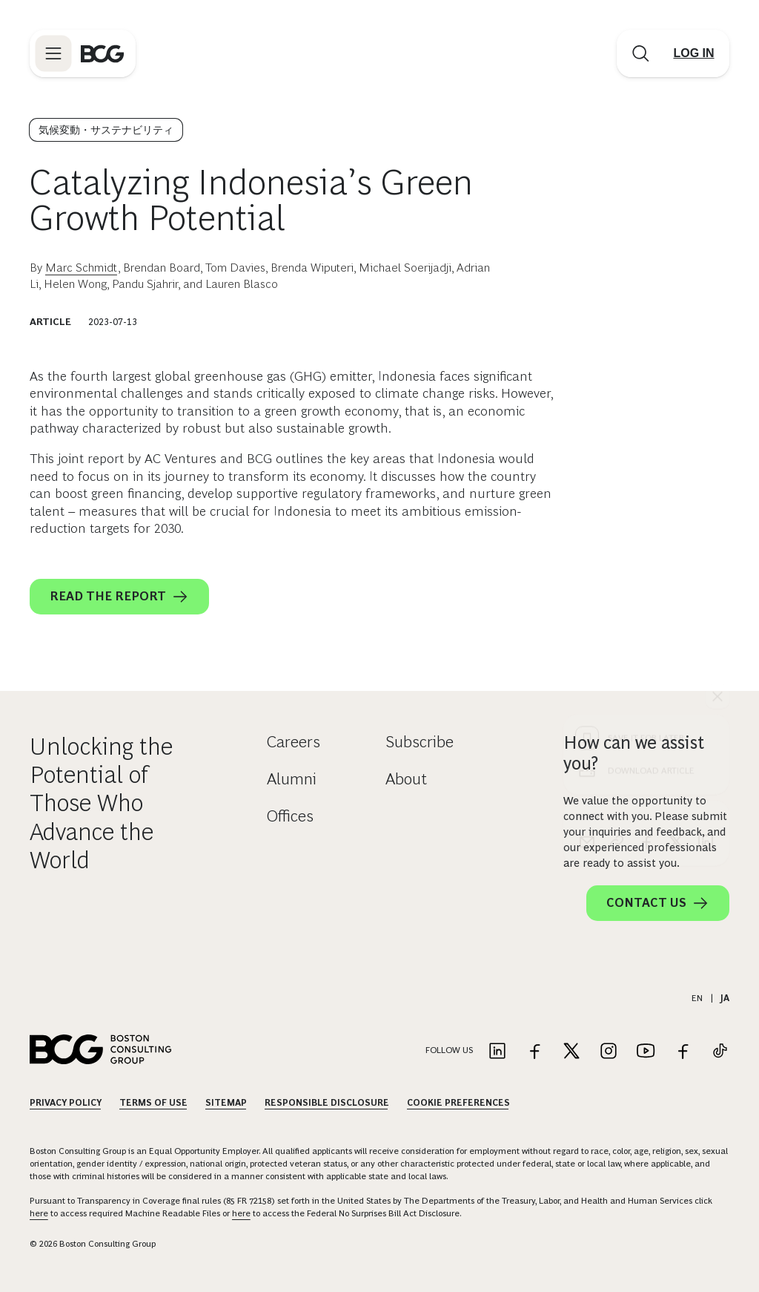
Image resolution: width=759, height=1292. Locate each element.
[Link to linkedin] (497, 1052)
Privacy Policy (66, 1103)
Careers (293, 741)
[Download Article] (646, 502)
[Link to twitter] (571, 1052)
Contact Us (657, 903)
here (39, 1213)
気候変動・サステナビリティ (106, 130)
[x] (676, 573)
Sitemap (226, 1103)
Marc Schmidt (81, 267)
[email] (587, 573)
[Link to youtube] (645, 1052)
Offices (290, 816)
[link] (617, 573)
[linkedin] (705, 573)
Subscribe (419, 741)
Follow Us (449, 1050)
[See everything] (717, 427)
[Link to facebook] (534, 1052)
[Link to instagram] (608, 1052)
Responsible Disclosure (327, 1103)
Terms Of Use (153, 1103)
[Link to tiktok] (719, 1052)
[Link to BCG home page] (102, 53)
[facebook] (646, 573)
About (406, 779)
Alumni (291, 779)
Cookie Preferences (458, 1103)
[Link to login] (693, 53)
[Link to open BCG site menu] (53, 53)
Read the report (119, 597)
